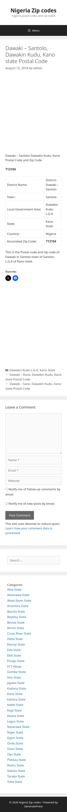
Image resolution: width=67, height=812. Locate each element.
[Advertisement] (33, 115)
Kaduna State (16, 688)
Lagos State (15, 721)
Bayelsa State (16, 617)
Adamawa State (18, 595)
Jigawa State (15, 683)
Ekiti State (14, 655)
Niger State (15, 732)
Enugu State (15, 661)
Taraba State (16, 776)
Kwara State (15, 716)
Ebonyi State (16, 644)
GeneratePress (33, 806)
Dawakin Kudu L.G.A (23, 370)
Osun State (15, 749)
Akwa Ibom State (19, 600)
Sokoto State (16, 771)
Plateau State (16, 760)
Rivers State (15, 765)
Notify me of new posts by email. (31, 503)
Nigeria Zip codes (34, 10)
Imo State (14, 677)
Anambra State (17, 606)
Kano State (47, 370)
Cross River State (19, 633)
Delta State (15, 639)
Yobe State (14, 782)
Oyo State (14, 754)
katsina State (16, 699)
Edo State (14, 650)
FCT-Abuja (14, 666)
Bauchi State (16, 611)
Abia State (14, 589)
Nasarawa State (18, 727)
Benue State (15, 622)
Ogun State (15, 738)
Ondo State (15, 743)
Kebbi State (15, 705)
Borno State (15, 628)
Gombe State (16, 672)
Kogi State (14, 710)
